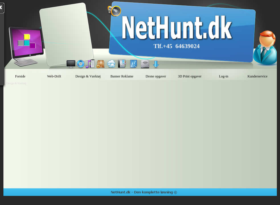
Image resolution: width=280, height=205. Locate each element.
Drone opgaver (156, 76)
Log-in (223, 76)
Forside (20, 76)
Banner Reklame (122, 76)
